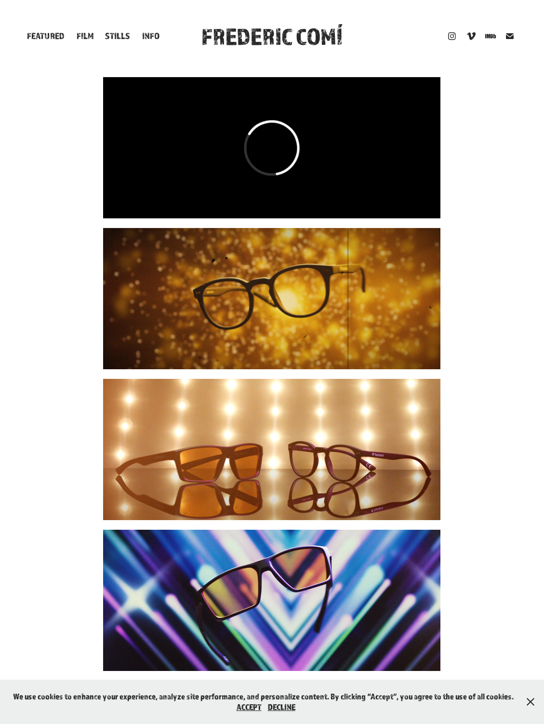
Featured (46, 35)
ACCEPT (249, 707)
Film (85, 35)
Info (150, 35)
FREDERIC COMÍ (272, 36)
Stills (117, 35)
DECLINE (281, 707)
